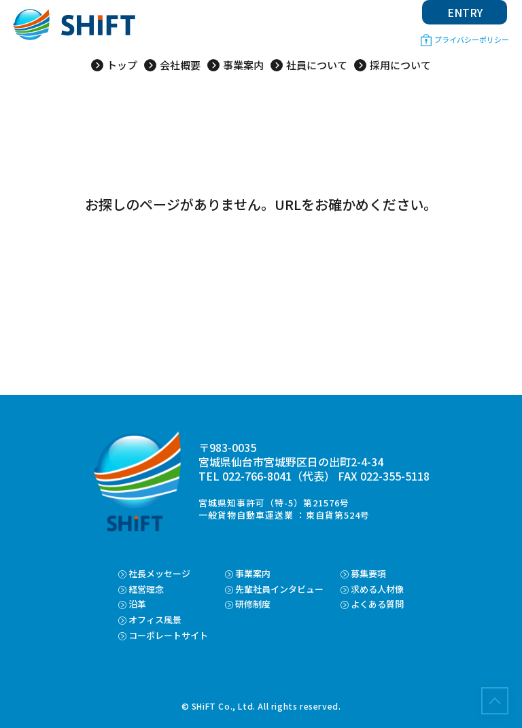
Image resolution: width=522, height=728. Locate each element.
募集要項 (368, 573)
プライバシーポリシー (471, 39)
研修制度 (253, 603)
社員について (316, 65)
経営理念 (146, 589)
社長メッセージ (159, 573)
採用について (400, 65)
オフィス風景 (154, 619)
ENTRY (465, 12)
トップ (122, 65)
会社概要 (180, 65)
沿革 (137, 603)
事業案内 (243, 65)
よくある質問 (377, 603)
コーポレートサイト (168, 635)
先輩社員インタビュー (279, 589)
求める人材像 (377, 589)
